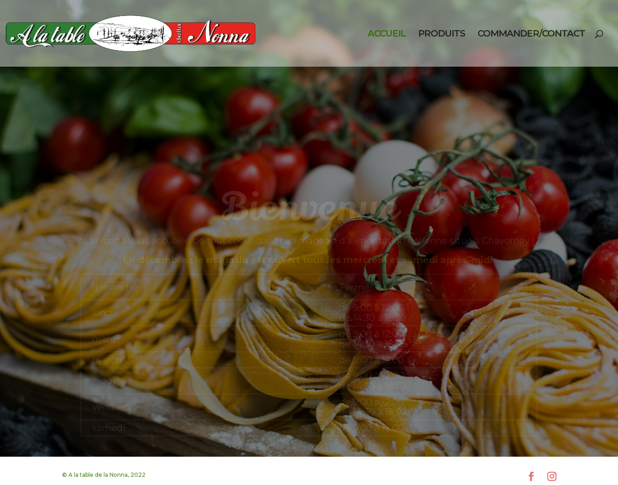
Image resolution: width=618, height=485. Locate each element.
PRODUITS (441, 34)
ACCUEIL (387, 34)
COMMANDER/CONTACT (531, 34)
